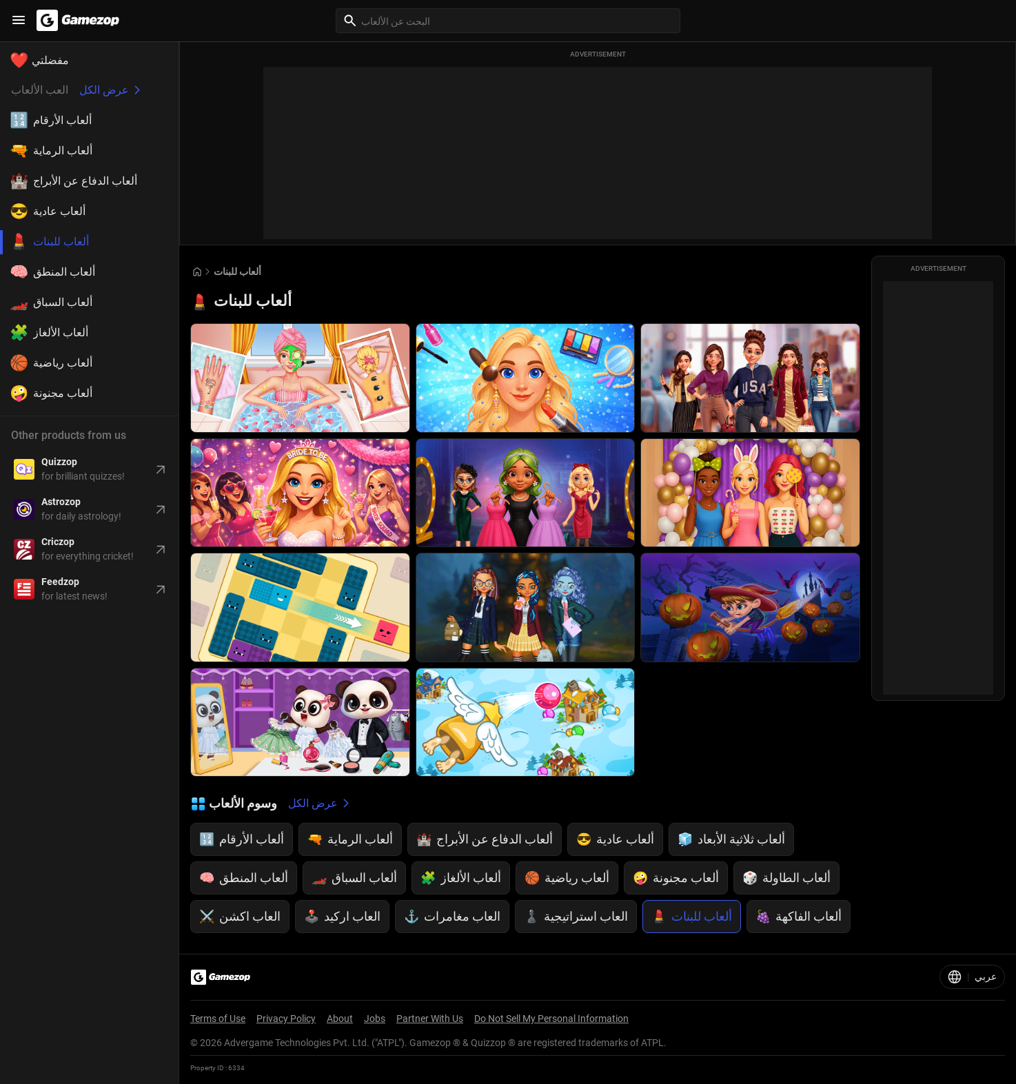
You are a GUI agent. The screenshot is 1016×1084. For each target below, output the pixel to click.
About (340, 1018)
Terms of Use (217, 1018)
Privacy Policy (286, 1018)
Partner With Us (429, 1018)
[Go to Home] (197, 271)
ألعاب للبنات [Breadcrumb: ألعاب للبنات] (237, 271)
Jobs (374, 1018)
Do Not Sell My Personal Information (551, 1018)
